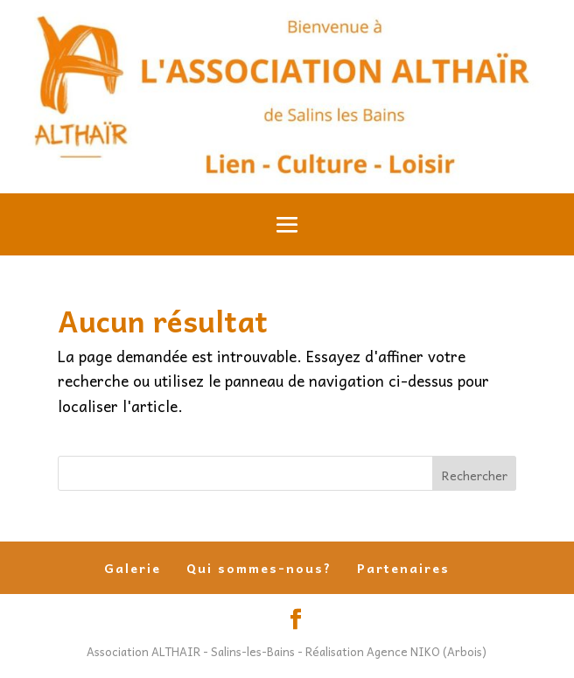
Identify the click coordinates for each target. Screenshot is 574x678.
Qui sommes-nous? (259, 567)
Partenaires (403, 567)
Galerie (132, 567)
